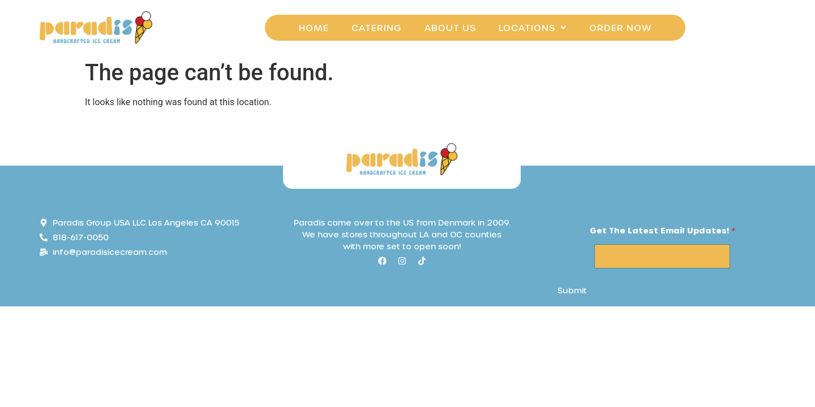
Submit (572, 290)
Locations (533, 27)
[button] (532, 28)
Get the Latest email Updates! (662, 230)
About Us (450, 27)
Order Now (620, 27)
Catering (376, 27)
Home (314, 27)
